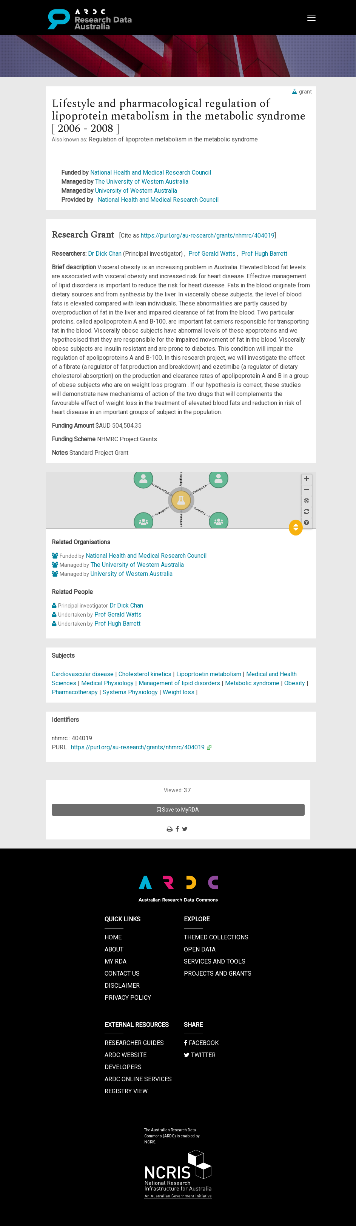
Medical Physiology (108, 683)
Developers (123, 1067)
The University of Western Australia (141, 181)
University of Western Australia (136, 190)
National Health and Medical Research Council (150, 172)
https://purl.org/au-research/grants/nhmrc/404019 (207, 235)
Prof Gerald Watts (212, 253)
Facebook (201, 1042)
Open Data (200, 949)
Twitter (200, 1055)
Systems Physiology (131, 692)
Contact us (122, 973)
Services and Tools (214, 961)
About (114, 949)
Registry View (126, 1091)
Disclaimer (122, 985)
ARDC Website (125, 1055)
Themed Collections (216, 937)
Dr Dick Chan (105, 253)
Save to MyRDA (178, 810)
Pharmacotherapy (75, 692)
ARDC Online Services (138, 1079)
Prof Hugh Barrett (264, 253)
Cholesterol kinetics (145, 674)
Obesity (294, 683)
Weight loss (178, 692)
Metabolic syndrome (252, 683)
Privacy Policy (128, 997)
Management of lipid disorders (179, 683)
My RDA (115, 961)
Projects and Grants (217, 973)
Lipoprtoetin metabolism (208, 674)
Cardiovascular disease (83, 674)
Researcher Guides (134, 1042)
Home (113, 937)
